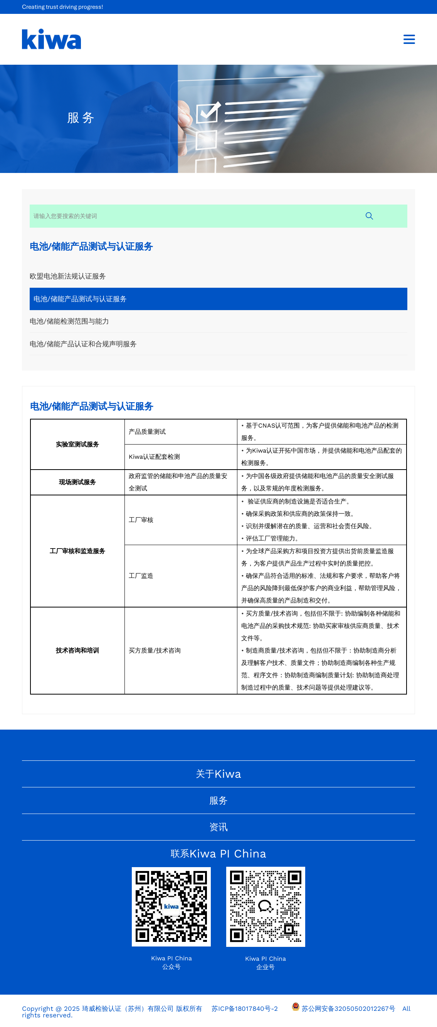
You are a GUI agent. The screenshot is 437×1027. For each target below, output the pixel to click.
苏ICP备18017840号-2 (245, 1009)
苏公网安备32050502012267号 (348, 1009)
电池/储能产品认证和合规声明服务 (83, 345)
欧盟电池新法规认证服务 (68, 276)
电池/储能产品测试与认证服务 (80, 299)
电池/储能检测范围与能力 (69, 322)
